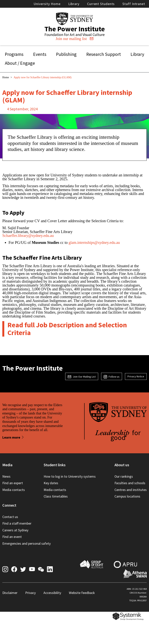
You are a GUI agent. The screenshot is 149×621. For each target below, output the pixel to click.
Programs (14, 54)
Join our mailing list (75, 39)
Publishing (66, 54)
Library (73, 4)
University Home (47, 4)
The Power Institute (74, 29)
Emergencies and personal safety (26, 543)
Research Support (103, 54)
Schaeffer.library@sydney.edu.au (28, 235)
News (6, 476)
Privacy (30, 592)
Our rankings (123, 476)
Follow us (112, 376)
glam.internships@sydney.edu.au (94, 242)
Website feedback (82, 592)
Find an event (12, 536)
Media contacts (13, 489)
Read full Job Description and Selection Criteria (67, 329)
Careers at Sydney (15, 530)
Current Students (101, 4)
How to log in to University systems (70, 476)
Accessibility (52, 592)
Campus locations (127, 496)
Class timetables (56, 496)
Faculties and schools (129, 483)
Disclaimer (9, 592)
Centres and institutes (130, 489)
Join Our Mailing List (82, 376)
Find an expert (12, 483)
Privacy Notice (135, 376)
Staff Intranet (133, 4)
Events (39, 54)
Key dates (51, 483)
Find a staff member (16, 523)
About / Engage (20, 63)
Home (5, 77)
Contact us (10, 517)
